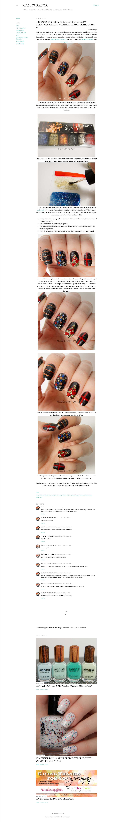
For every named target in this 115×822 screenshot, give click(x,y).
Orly (17, 35)
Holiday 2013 (20, 30)
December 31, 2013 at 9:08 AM (63, 592)
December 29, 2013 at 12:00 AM (63, 507)
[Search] (96, 5)
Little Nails (40, 210)
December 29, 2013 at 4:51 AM (63, 554)
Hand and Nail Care (43, 10)
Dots (17, 26)
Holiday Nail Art (21, 33)
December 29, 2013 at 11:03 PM (63, 573)
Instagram (64, 42)
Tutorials (31, 10)
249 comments (44, 764)
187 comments (44, 802)
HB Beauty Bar (21, 28)
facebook (84, 39)
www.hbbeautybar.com (58, 39)
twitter (90, 39)
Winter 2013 (20, 44)
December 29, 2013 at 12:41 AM (63, 517)
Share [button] (18, 18)
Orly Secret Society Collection (22, 38)
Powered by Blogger (57, 813)
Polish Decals (20, 41)
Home (25, 10)
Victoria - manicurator (48, 507)
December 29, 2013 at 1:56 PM (63, 563)
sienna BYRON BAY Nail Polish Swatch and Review (64, 685)
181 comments (44, 689)
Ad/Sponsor (67, 10)
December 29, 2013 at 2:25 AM (63, 545)
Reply (43, 514)
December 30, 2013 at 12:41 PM (63, 583)
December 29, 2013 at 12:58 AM (63, 527)
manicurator (35, 5)
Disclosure (56, 10)
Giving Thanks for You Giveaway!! (55, 798)
